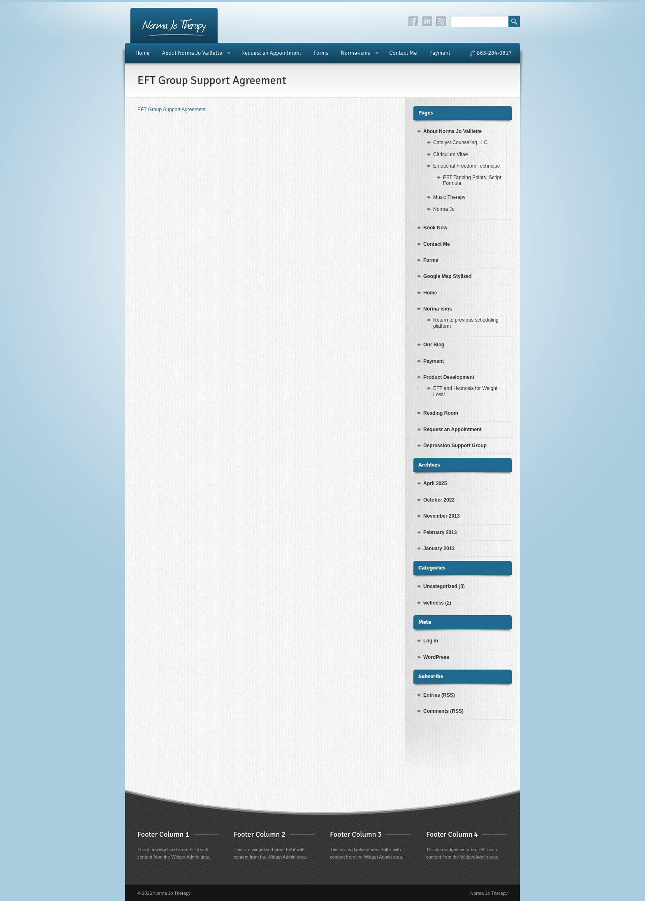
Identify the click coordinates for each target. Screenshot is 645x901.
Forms (320, 52)
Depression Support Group (455, 445)
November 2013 (441, 516)
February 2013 (440, 532)
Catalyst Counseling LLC (460, 142)
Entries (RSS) (439, 695)
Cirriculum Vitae (450, 154)
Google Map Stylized (447, 276)
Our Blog (433, 345)
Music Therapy (449, 197)
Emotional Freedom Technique (466, 166)
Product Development (448, 377)
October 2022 (439, 500)
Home (142, 52)
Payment (439, 52)
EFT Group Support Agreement (171, 109)
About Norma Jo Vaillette (193, 53)
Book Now (435, 228)
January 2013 (439, 548)
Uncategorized (440, 586)
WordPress (436, 657)
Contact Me (403, 52)
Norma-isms (356, 53)
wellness (433, 603)
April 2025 (435, 483)
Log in (430, 641)
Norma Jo (444, 209)
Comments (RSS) (443, 711)
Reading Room (440, 413)
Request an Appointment (271, 52)
